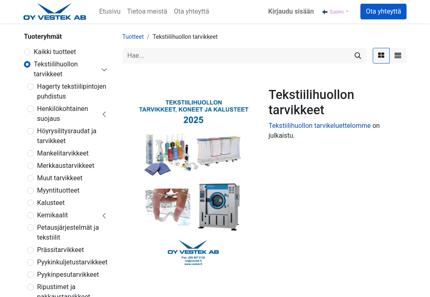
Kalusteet (51, 203)
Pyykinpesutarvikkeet (68, 274)
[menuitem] (110, 11)
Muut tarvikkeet (59, 178)
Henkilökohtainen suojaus (62, 114)
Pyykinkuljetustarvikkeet (72, 262)
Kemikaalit (52, 215)
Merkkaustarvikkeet (65, 166)
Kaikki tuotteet (55, 52)
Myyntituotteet (58, 190)
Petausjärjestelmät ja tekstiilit (68, 232)
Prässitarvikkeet (60, 250)
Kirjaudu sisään (291, 11)
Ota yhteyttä (383, 11)
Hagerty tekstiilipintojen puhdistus (71, 91)
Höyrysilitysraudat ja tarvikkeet (66, 136)
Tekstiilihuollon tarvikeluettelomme (320, 126)
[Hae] (358, 56)
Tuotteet (133, 36)
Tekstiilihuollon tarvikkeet (56, 69)
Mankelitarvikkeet (63, 153)
